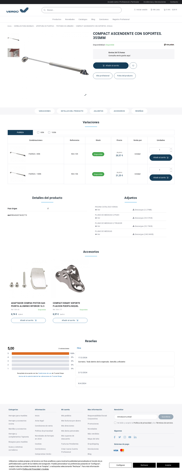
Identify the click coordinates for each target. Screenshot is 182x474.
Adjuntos (98, 111)
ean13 (10, 215)
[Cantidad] (160, 149)
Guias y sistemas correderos (16, 448)
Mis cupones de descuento (67, 437)
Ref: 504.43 (15, 309)
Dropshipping (93, 444)
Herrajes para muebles (18, 416)
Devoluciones (93, 449)
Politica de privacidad (44, 431)
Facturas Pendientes (69, 444)
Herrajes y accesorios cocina (17, 422)
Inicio (37, 416)
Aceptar (168, 465)
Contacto (174, 2)
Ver (97, 210)
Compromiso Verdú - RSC (43, 455)
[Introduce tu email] (135, 416)
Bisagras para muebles (18, 442)
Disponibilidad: (99, 45)
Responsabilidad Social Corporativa (97, 417)
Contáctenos (40, 449)
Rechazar (144, 465)
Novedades (92, 429)
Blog (90, 454)
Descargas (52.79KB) (143, 226)
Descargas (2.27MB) (142, 210)
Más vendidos (93, 434)
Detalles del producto (72, 111)
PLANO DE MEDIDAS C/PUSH (107, 215)
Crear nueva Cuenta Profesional (69, 450)
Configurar (120, 465)
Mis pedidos (66, 416)
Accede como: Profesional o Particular (123, 2)
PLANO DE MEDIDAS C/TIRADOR (108, 223)
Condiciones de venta (44, 426)
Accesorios (119, 111)
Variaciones (44, 111)
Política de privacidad (142, 423)
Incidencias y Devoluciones (155, 2)
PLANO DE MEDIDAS (103, 231)
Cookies (38, 444)
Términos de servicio (164, 423)
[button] (56, 19)
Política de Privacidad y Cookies (35, 469)
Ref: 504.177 (57, 309)
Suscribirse (166, 417)
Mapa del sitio (93, 439)
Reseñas (139, 111)
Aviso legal (39, 421)
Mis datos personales (70, 431)
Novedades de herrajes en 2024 (44, 437)
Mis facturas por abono (71, 421)
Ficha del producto (125, 76)
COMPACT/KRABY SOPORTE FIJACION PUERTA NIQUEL (66, 304)
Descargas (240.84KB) (143, 234)
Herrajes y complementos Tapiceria (19, 435)
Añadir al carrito (161, 157)
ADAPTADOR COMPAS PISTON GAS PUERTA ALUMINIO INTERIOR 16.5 (28, 304)
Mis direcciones (67, 426)
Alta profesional (102, 76)
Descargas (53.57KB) (143, 218)
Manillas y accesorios (17, 429)
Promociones (93, 424)
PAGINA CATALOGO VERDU (106, 207)
